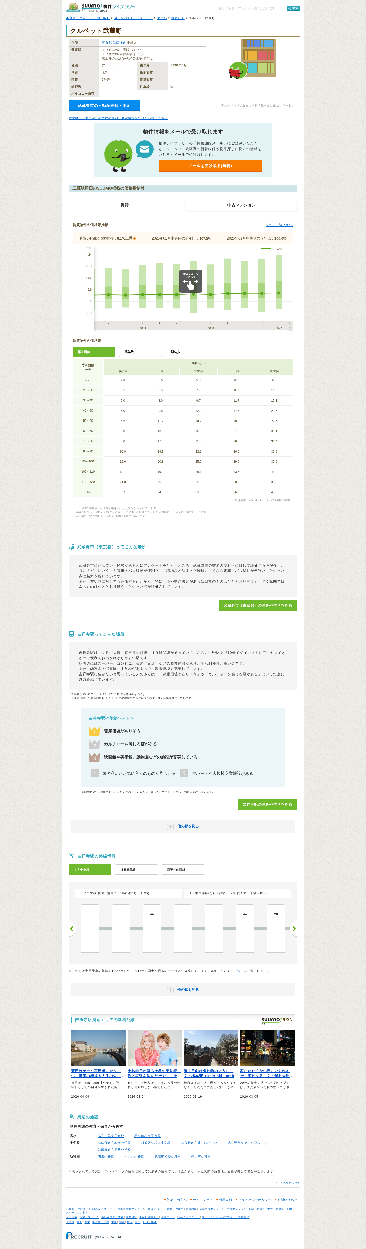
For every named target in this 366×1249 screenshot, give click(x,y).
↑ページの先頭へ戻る (286, 1183)
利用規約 (225, 1200)
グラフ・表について (279, 225)
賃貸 (121, 1209)
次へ (293, 929)
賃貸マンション (136, 1209)
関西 (122, 1222)
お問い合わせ (287, 1200)
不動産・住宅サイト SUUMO (88, 18)
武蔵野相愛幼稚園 (168, 1156)
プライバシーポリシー (254, 1200)
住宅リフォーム (89, 1217)
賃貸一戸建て (175, 1209)
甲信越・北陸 (100, 1222)
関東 (87, 1222)
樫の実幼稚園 (201, 1156)
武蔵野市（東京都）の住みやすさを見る (258, 605)
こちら (239, 971)
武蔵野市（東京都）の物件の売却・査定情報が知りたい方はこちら (118, 118)
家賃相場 (191, 1209)
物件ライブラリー (188, 1217)
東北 (79, 1222)
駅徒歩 (175, 352)
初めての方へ (177, 1200)
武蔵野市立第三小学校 (114, 1150)
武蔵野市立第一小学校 (244, 1143)
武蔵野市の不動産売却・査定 (104, 105)
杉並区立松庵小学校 (156, 1143)
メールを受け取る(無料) (210, 166)
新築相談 (131, 1217)
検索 (295, 8)
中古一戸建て (275, 1209)
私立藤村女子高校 (147, 1136)
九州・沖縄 (150, 1222)
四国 (130, 1222)
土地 (289, 1209)
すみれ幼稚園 (134, 1156)
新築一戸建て (257, 1209)
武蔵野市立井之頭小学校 (199, 1143)
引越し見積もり (149, 1217)
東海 (114, 1222)
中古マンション (236, 1209)
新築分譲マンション (211, 1209)
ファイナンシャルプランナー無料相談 (225, 1217)
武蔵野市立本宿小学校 (114, 1143)
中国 (137, 1222)
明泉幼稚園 (106, 1156)
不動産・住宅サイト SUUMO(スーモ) (90, 1209)
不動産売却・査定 (112, 1217)
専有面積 (84, 352)
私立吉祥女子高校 (111, 1136)
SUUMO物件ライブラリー (133, 18)
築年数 (129, 352)
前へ (72, 929)
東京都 (162, 18)
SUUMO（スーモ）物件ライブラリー (100, 7)
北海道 (70, 1222)
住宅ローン (168, 1217)
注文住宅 (71, 1217)
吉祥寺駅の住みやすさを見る (267, 804)
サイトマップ (203, 1200)
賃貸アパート (156, 1209)
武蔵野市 (178, 18)
